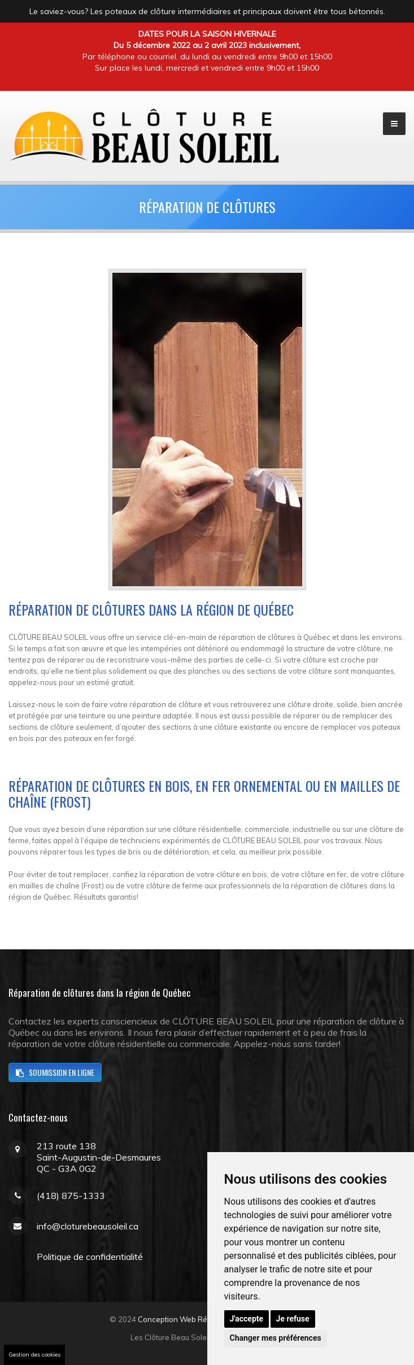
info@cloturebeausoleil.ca (87, 1226)
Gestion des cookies (34, 1354)
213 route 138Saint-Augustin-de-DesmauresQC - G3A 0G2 (99, 1157)
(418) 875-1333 (71, 1195)
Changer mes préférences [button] (275, 1337)
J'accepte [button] (247, 1318)
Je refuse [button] (293, 1318)
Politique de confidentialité (90, 1256)
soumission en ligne (55, 1072)
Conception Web (167, 1319)
